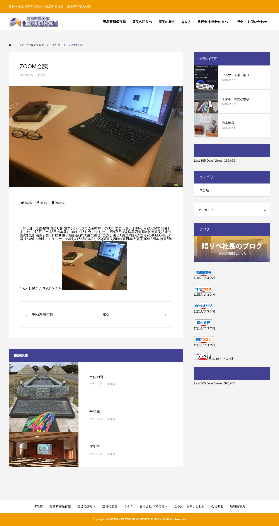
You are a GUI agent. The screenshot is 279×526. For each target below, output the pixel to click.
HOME (38, 506)
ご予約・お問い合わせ (250, 22)
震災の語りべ (142, 22)
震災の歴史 (166, 22)
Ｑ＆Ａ (186, 22)
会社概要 (217, 506)
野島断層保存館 (114, 22)
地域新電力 (237, 506)
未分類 (41, 75)
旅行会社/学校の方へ (212, 22)
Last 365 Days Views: (209, 160)
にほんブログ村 (204, 277)
